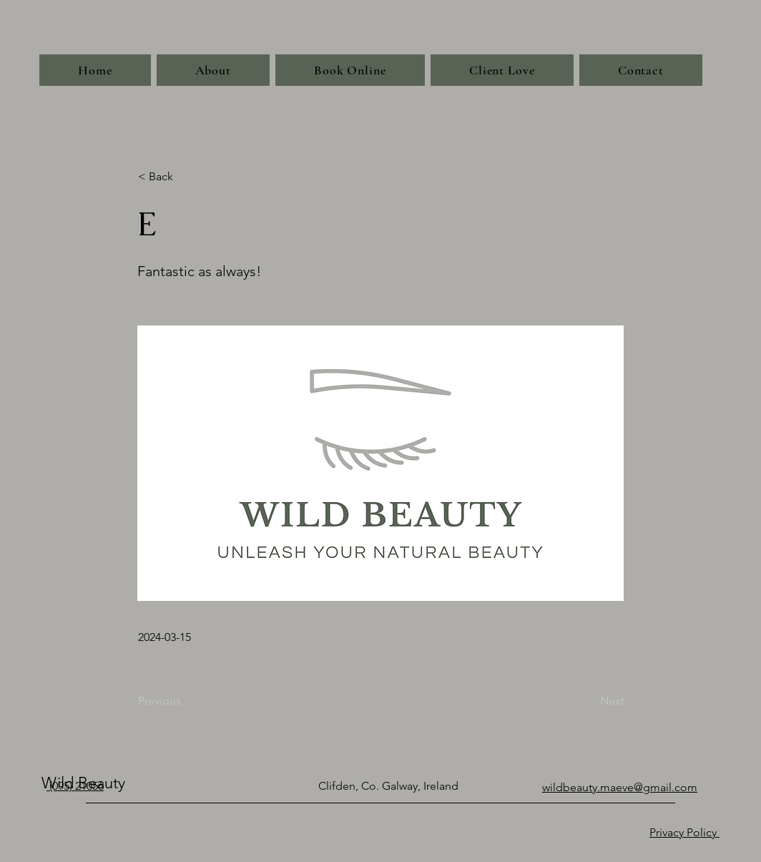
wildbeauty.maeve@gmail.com (619, 787)
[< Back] (185, 176)
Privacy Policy (684, 832)
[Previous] (185, 701)
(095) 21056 (75, 786)
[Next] (588, 701)
